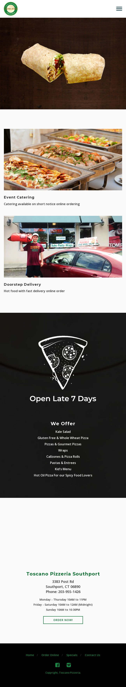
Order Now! (63, 620)
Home (30, 655)
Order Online (50, 655)
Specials (71, 655)
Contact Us (92, 655)
